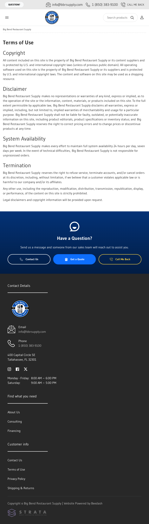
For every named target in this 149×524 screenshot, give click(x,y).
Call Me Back (132, 4)
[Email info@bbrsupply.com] (64, 4)
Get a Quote (74, 259)
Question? (14, 4)
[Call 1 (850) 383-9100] (102, 4)
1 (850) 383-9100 (29, 345)
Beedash (96, 503)
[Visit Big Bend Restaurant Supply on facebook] (17, 369)
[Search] (120, 17)
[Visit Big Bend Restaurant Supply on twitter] (25, 369)
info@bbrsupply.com (32, 332)
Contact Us (29, 259)
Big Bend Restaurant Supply (17, 29)
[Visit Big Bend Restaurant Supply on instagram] (9, 369)
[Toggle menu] (7, 17)
